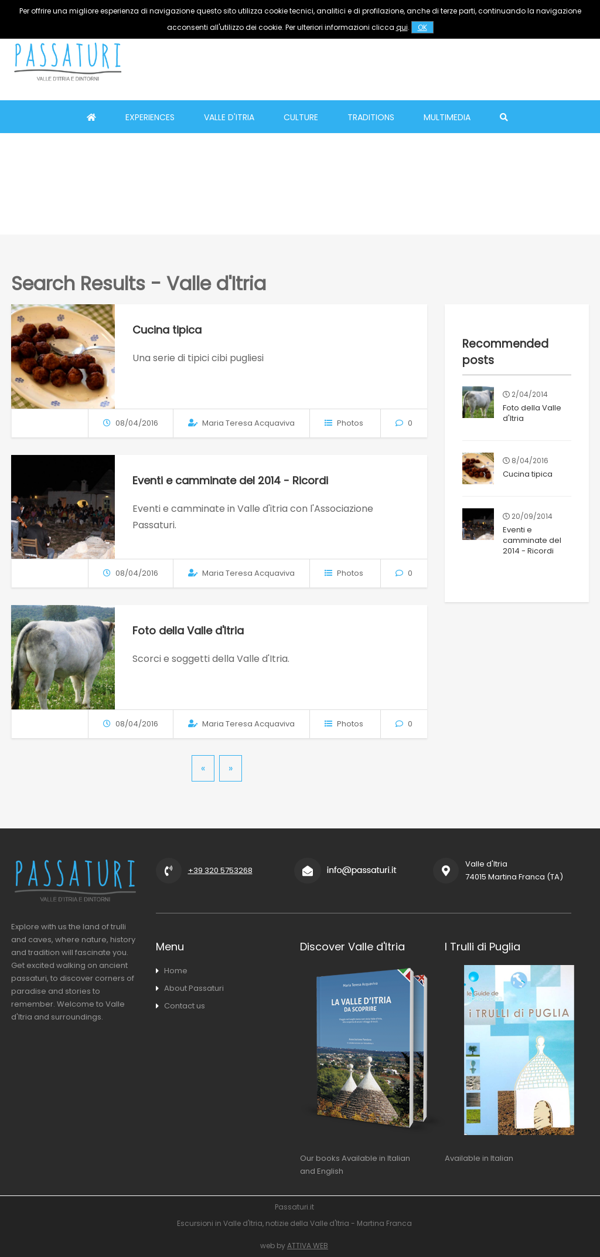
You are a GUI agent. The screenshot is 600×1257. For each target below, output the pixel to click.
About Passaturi (194, 988)
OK (422, 27)
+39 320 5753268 (220, 870)
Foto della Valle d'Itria (188, 630)
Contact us (184, 1005)
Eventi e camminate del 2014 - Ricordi (230, 480)
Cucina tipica (167, 329)
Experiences (150, 117)
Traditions (370, 117)
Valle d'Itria (229, 117)
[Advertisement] (381, 61)
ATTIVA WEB (307, 1246)
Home (176, 970)
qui (402, 27)
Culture (301, 117)
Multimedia (447, 117)
